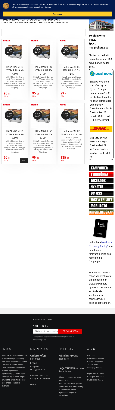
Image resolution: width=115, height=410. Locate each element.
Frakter (33, 384)
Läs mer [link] (81, 7)
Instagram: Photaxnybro (40, 378)
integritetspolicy (39, 339)
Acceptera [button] (98, 5)
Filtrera (44, 32)
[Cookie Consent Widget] (57, 6)
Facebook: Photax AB (39, 375)
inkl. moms (47, 319)
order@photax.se (37, 369)
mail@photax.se (37, 366)
